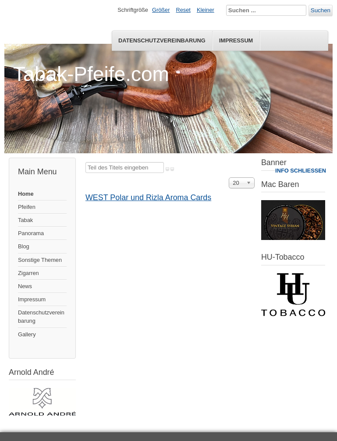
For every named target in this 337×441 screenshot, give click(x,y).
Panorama (31, 233)
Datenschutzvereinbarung (162, 40)
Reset (183, 10)
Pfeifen (26, 207)
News (25, 286)
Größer (161, 10)
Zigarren (28, 273)
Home (26, 194)
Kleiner (205, 10)
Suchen (320, 10)
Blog (23, 246)
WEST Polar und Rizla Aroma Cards (148, 197)
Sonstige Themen (40, 260)
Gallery (27, 334)
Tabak (25, 220)
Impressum (236, 40)
